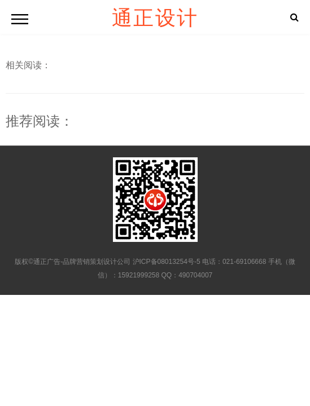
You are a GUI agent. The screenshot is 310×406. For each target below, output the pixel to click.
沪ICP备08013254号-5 (166, 262)
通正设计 (155, 17)
